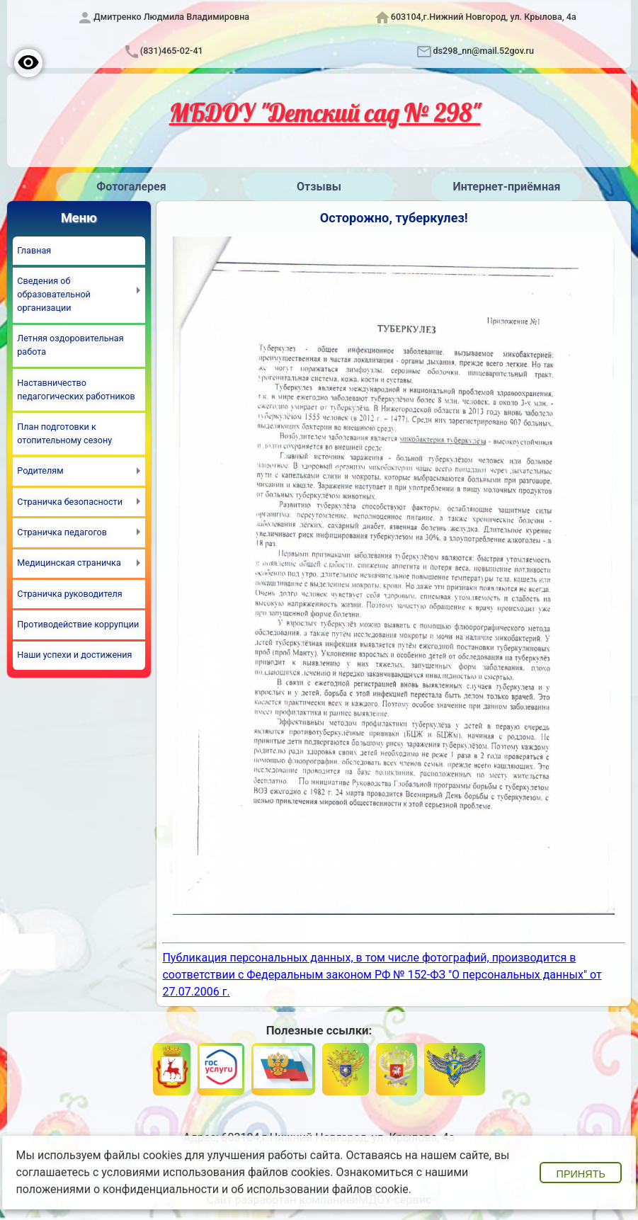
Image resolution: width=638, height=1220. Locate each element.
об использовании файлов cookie (320, 1189)
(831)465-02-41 (171, 50)
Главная (34, 250)
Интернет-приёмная (506, 186)
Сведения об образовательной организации (54, 294)
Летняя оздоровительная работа (70, 345)
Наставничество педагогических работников (76, 389)
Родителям (40, 470)
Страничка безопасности (70, 501)
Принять (581, 1174)
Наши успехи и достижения (74, 654)
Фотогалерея (131, 186)
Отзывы (319, 186)
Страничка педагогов (62, 532)
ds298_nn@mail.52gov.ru (483, 50)
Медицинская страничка (68, 562)
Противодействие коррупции (78, 624)
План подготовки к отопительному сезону (64, 433)
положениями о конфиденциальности (118, 1189)
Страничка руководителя (69, 593)
